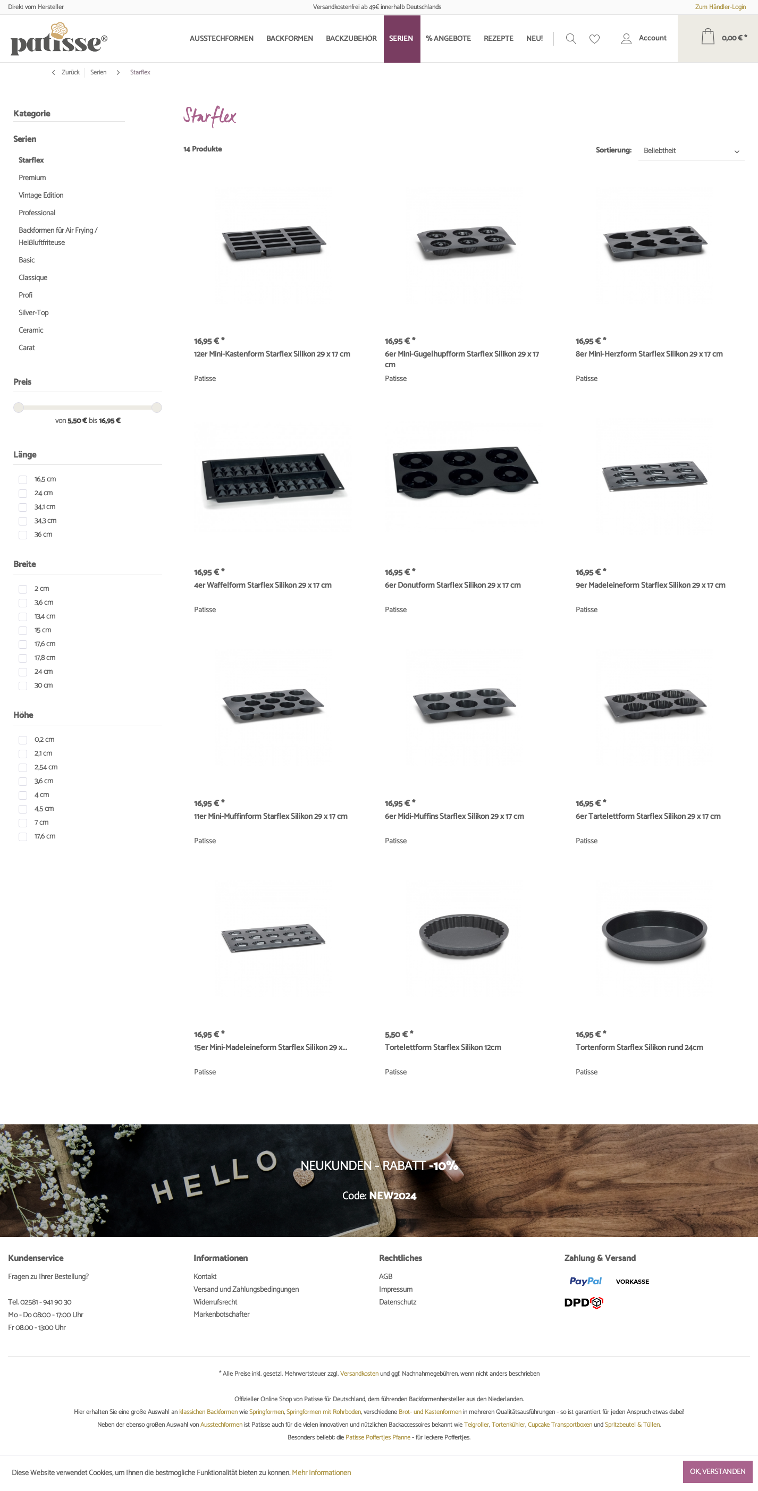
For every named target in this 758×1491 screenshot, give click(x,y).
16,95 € (110, 421)
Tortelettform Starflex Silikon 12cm (443, 1048)
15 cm (43, 630)
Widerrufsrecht (215, 1303)
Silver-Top (33, 313)
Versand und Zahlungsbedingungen (246, 1290)
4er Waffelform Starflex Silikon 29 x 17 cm (263, 586)
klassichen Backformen (208, 1412)
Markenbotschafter (221, 1315)
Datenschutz (397, 1303)
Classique (33, 278)
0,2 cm (44, 740)
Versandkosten (359, 1374)
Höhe (23, 715)
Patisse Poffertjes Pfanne (378, 1438)
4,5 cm (44, 809)
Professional (37, 213)
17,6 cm (45, 644)
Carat (27, 348)
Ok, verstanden (718, 1472)
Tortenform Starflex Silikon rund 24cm (639, 1048)
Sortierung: (613, 151)
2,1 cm (43, 754)
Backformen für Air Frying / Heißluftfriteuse (58, 237)
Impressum (395, 1290)
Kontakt (204, 1277)
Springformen (266, 1412)
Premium (32, 178)
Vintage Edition (41, 196)
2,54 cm (46, 767)
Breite (24, 564)
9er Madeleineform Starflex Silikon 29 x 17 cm (651, 586)
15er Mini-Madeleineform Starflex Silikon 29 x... (270, 1048)
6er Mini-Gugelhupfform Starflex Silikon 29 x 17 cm (462, 359)
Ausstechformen (221, 1425)
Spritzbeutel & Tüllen (632, 1425)
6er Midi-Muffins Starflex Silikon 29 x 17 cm (454, 817)
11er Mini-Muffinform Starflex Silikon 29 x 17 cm (271, 817)
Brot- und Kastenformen (430, 1412)
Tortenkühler (508, 1425)
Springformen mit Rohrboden (324, 1412)
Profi (25, 296)
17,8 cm (45, 658)
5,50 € (78, 421)
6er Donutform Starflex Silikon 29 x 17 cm (453, 586)
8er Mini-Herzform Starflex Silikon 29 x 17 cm (649, 355)
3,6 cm (44, 603)
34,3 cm (45, 521)
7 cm (41, 823)
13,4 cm (45, 617)
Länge (24, 455)
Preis (22, 382)
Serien (24, 139)
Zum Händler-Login (720, 7)
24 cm (44, 493)
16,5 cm (45, 479)
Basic (27, 261)
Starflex (31, 161)
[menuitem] (222, 39)
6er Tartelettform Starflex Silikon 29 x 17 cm (648, 817)
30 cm (44, 686)
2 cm (42, 589)
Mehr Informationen (321, 1473)
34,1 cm (45, 507)
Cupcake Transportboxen (560, 1425)
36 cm (43, 535)
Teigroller (476, 1425)
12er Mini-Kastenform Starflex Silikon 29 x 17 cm (272, 355)
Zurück (65, 73)
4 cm (42, 795)
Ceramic (31, 331)
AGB (385, 1277)
